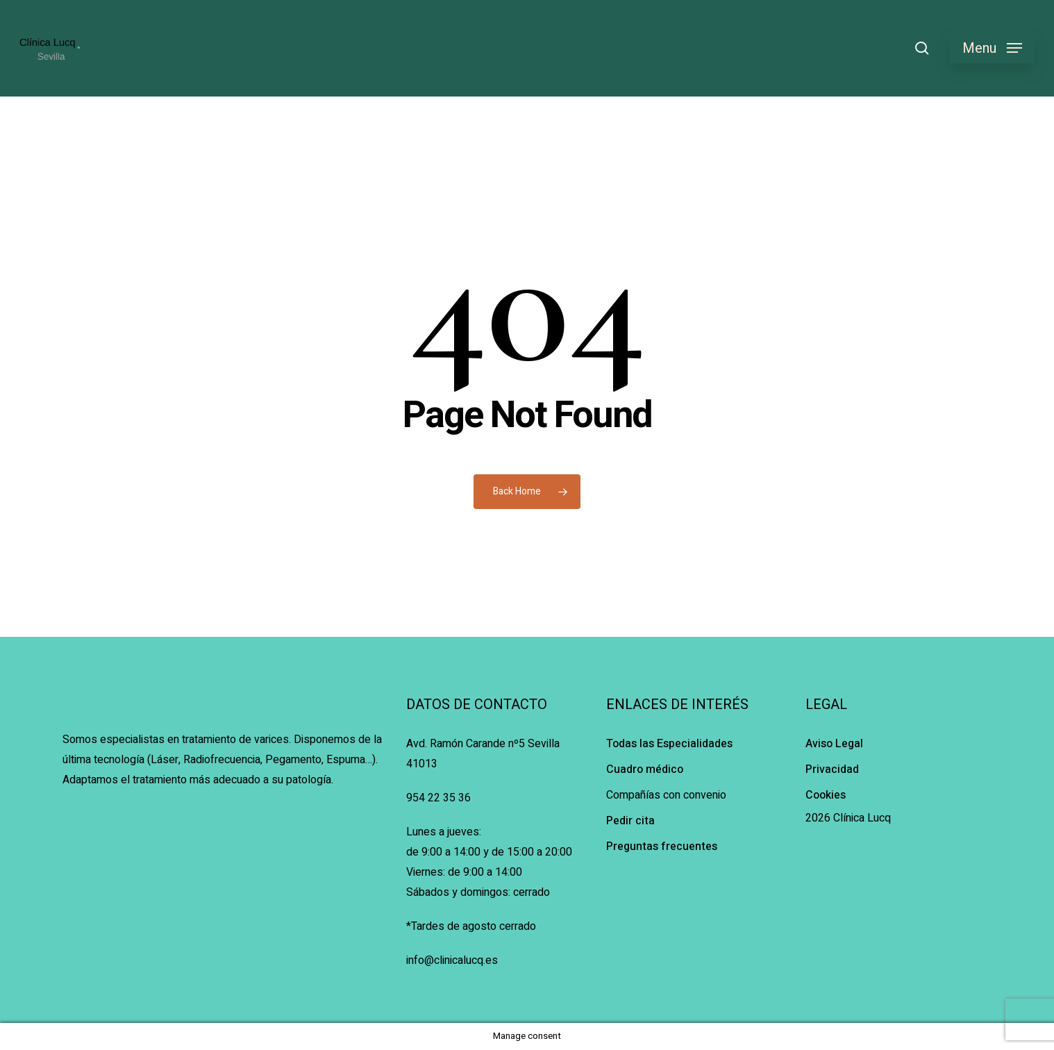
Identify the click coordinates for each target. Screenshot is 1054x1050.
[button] (992, 48)
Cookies (825, 795)
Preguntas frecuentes (661, 846)
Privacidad (832, 769)
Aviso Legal (834, 743)
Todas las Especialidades (669, 743)
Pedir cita (630, 820)
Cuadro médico (644, 769)
